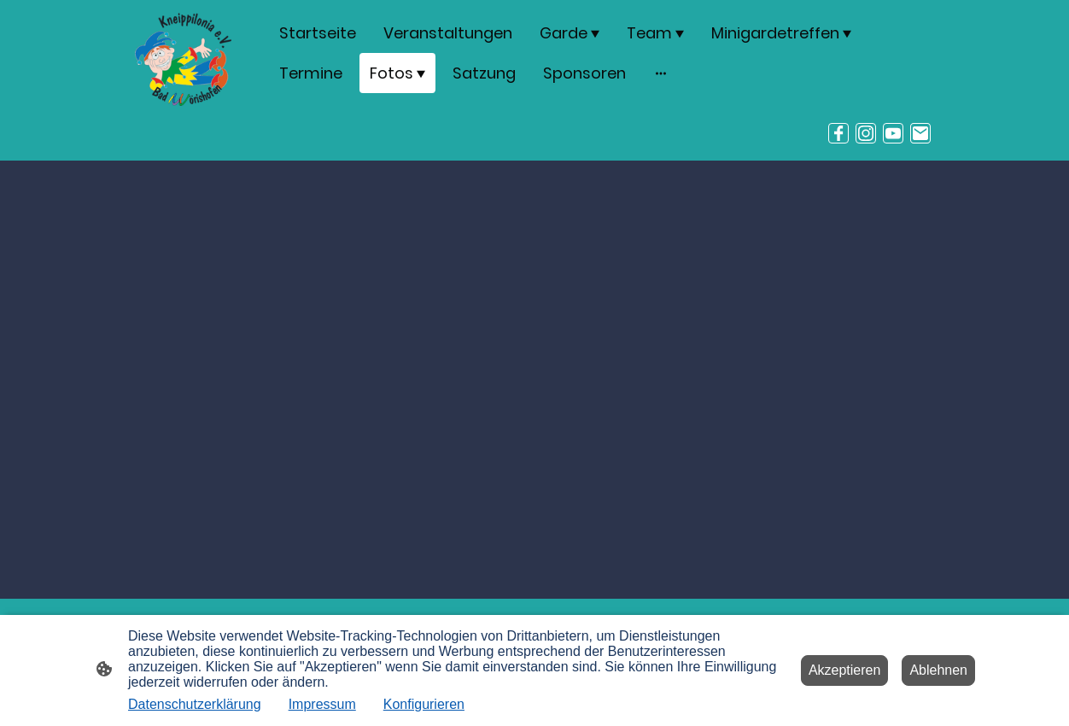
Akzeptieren (845, 670)
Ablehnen (938, 670)
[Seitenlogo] (183, 59)
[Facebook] (838, 133)
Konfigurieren (423, 704)
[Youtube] (893, 133)
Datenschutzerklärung (194, 704)
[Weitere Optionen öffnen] (661, 73)
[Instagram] (866, 133)
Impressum (322, 704)
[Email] (920, 133)
